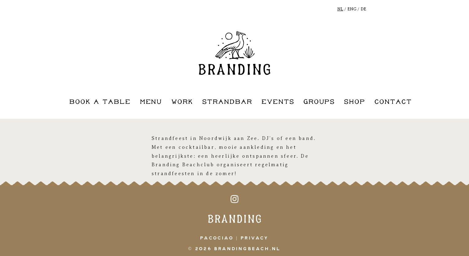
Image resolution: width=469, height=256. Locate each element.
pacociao (217, 238)
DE (363, 9)
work (182, 102)
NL (340, 9)
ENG (351, 9)
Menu (151, 102)
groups (319, 102)
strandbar (227, 102)
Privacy (255, 238)
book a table (100, 102)
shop (354, 102)
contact (393, 102)
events (278, 102)
